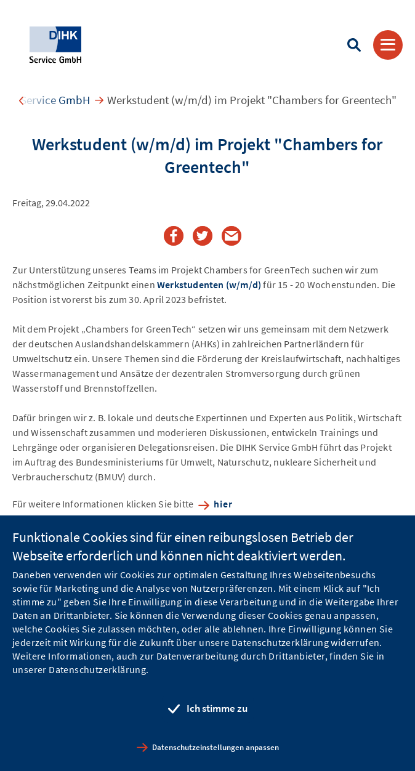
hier (223, 504)
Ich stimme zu (217, 708)
